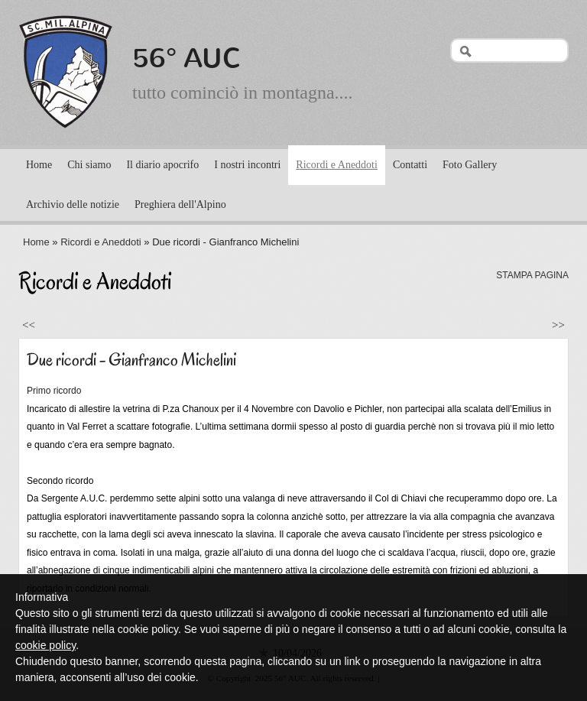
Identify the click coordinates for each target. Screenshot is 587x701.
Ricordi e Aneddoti (337, 164)
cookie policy (45, 645)
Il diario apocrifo (162, 164)
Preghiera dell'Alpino (180, 204)
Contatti (410, 164)
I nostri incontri (247, 164)
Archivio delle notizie (72, 204)
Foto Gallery (470, 164)
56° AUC (187, 58)
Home (39, 164)
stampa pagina (532, 275)
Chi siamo (89, 164)
